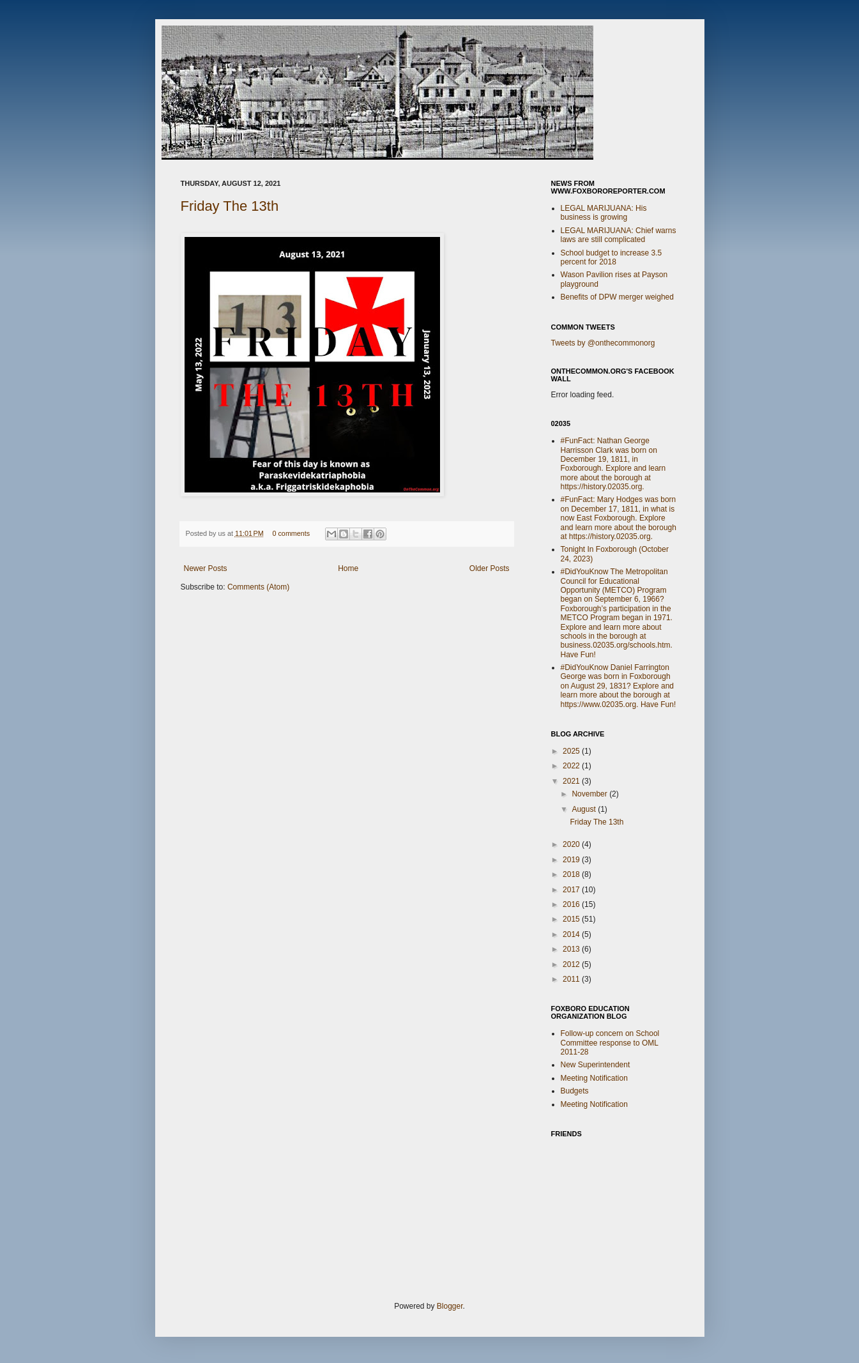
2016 (572, 904)
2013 (572, 949)
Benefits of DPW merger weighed (617, 297)
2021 (572, 781)
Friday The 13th (230, 206)
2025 (572, 751)
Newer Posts (205, 568)
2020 (572, 844)
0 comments (291, 533)
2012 (572, 964)
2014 (572, 934)
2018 (572, 874)
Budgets (575, 1090)
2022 (572, 765)
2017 (572, 889)
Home (348, 568)
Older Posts (489, 568)
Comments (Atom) (258, 587)
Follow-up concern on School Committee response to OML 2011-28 (610, 1042)
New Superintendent (595, 1064)
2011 (572, 979)
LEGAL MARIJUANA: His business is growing (604, 213)
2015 (572, 919)
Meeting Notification (594, 1078)
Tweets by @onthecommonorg (603, 343)
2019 (572, 859)
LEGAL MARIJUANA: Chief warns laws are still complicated (618, 235)
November (590, 793)
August (585, 809)
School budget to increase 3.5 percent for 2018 (611, 257)
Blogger (450, 1306)
